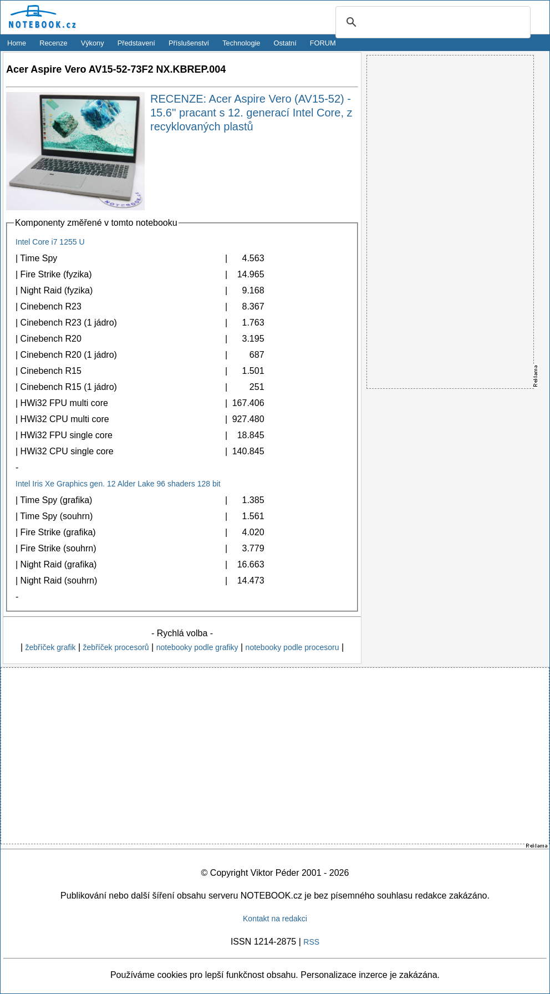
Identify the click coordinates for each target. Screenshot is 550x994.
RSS (311, 941)
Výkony (92, 43)
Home (16, 43)
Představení (136, 43)
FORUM (323, 43)
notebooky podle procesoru (292, 647)
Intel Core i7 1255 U (50, 241)
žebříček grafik (50, 647)
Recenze (53, 43)
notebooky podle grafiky (197, 647)
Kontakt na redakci (275, 918)
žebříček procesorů (116, 647)
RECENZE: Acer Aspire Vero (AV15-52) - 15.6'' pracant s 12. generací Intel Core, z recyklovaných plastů (251, 113)
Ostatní (285, 43)
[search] (431, 22)
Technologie (241, 43)
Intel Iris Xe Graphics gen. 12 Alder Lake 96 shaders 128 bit (118, 483)
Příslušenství (189, 43)
